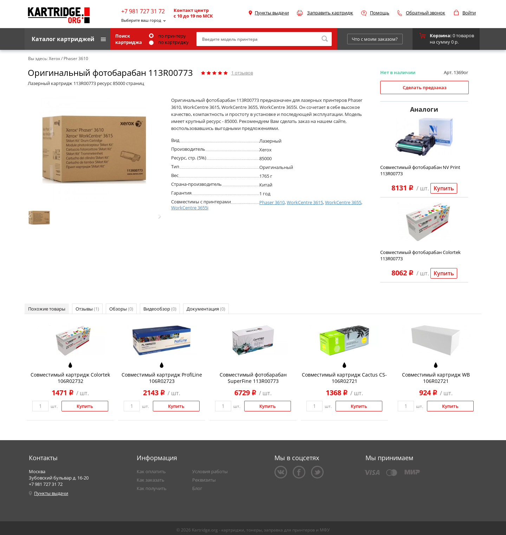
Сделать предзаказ (425, 87)
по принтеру (167, 36)
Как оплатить (151, 471)
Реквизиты (204, 480)
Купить (444, 188)
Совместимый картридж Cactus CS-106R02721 (344, 377)
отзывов (242, 73)
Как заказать (150, 480)
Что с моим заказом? (375, 39)
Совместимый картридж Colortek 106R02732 (70, 377)
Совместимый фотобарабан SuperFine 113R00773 (253, 377)
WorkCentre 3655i (189, 207)
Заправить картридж (330, 12)
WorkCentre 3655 (343, 202)
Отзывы (87, 309)
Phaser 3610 (272, 202)
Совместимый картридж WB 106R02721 (436, 377)
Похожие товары (46, 309)
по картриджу (169, 42)
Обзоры (121, 309)
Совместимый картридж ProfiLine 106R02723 (162, 377)
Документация (206, 309)
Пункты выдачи (272, 12)
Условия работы (210, 471)
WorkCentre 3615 (305, 202)
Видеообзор (159, 309)
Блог (197, 488)
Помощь (379, 12)
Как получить (152, 488)
